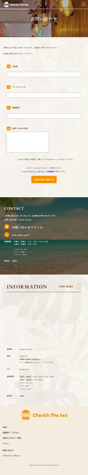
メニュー (6, 443)
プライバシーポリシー (36, 171)
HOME (4, 427)
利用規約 (50, 171)
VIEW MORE (66, 286)
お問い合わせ (8, 450)
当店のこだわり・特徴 (11, 438)
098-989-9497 (24, 369)
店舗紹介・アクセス (10, 433)
